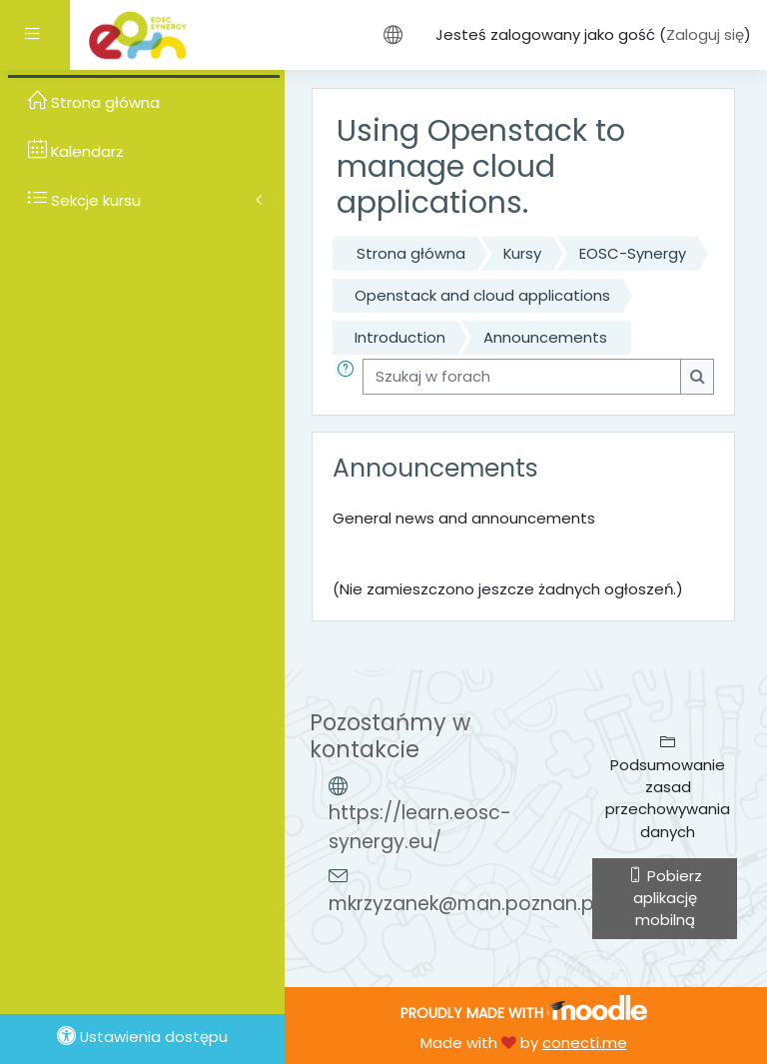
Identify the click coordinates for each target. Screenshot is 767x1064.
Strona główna (411, 253)
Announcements (545, 337)
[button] (350, 377)
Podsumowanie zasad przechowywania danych (667, 788)
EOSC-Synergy (632, 253)
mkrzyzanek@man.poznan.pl (463, 903)
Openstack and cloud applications (482, 295)
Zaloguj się (705, 34)
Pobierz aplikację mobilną (665, 897)
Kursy (522, 253)
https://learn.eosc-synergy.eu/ (420, 827)
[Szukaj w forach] (522, 377)
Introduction (400, 337)
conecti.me (584, 1042)
